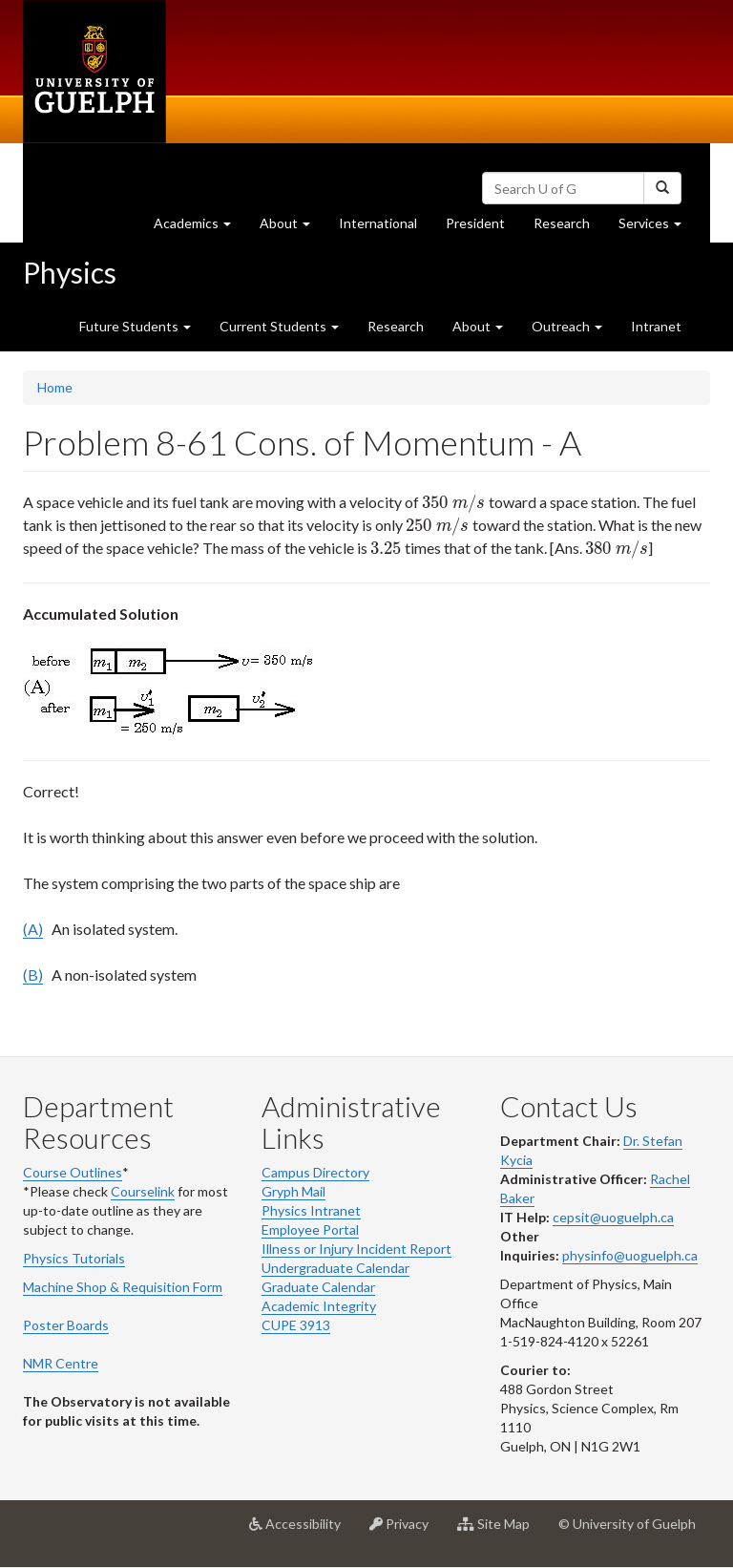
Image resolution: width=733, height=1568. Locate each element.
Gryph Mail (293, 1191)
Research (569, 228)
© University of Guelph (627, 1523)
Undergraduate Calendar (335, 1268)
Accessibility (302, 1531)
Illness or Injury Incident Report (356, 1248)
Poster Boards (66, 1325)
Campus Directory (315, 1172)
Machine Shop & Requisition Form (122, 1287)
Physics (69, 272)
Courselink (143, 1191)
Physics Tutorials (74, 1258)
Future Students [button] (135, 326)
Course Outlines (72, 1172)
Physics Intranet (311, 1210)
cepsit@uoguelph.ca (613, 1217)
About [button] (292, 228)
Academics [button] (199, 228)
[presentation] (454, 502)
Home (55, 387)
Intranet (656, 326)
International (378, 223)
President (475, 223)
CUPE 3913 (296, 1325)
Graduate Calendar (318, 1287)
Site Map (500, 1531)
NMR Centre (60, 1363)
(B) (33, 974)
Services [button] (657, 228)
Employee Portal (310, 1229)
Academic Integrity (319, 1306)
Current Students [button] (279, 326)
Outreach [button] (567, 326)
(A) (33, 929)
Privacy (406, 1531)
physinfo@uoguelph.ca (630, 1255)
